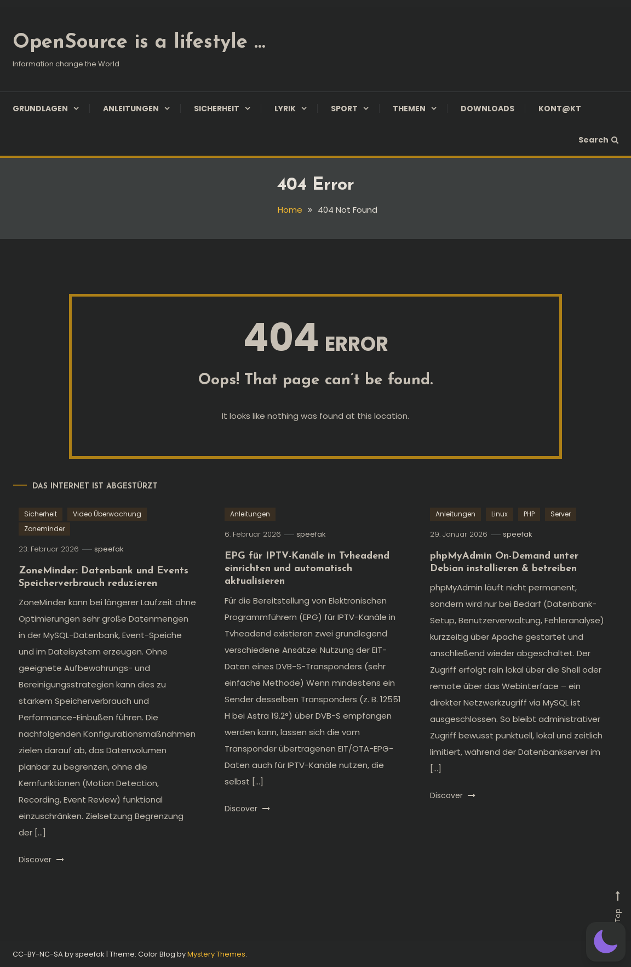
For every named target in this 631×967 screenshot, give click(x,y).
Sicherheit (216, 108)
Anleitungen (131, 108)
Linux (499, 514)
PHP (529, 514)
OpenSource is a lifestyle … (139, 43)
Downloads (487, 108)
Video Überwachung (107, 514)
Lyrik (285, 108)
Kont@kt (559, 108)
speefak (109, 549)
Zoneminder (44, 528)
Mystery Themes (216, 954)
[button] (606, 942)
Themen (409, 108)
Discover (41, 859)
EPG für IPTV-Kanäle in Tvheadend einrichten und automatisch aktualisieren (307, 569)
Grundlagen (40, 108)
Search (598, 139)
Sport (344, 108)
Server (560, 514)
